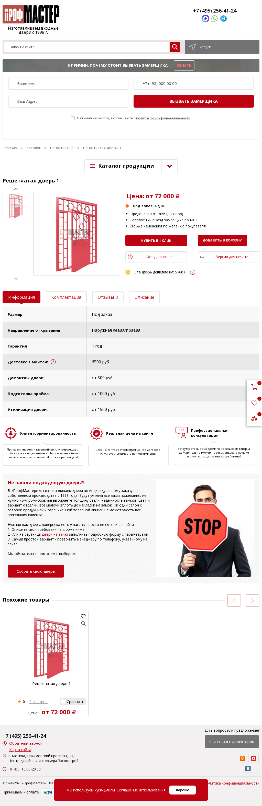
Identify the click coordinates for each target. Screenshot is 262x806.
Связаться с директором (232, 741)
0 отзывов (38, 701)
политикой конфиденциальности (163, 118)
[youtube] (253, 758)
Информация (21, 297)
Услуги (205, 46)
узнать (184, 65)
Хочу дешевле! (159, 256)
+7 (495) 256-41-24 (214, 10)
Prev (16, 189)
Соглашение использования (141, 790)
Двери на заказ (55, 534)
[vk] (248, 768)
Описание (144, 297)
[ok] (242, 758)
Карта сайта (20, 749)
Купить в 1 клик (156, 240)
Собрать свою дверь (36, 571)
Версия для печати (231, 256)
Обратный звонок (25, 743)
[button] (84, 623)
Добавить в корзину (222, 240)
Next (16, 279)
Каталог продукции (126, 165)
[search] (175, 47)
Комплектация (66, 297)
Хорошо (182, 790)
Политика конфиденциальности (231, 783)
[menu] (7, 12)
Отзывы (108, 297)
